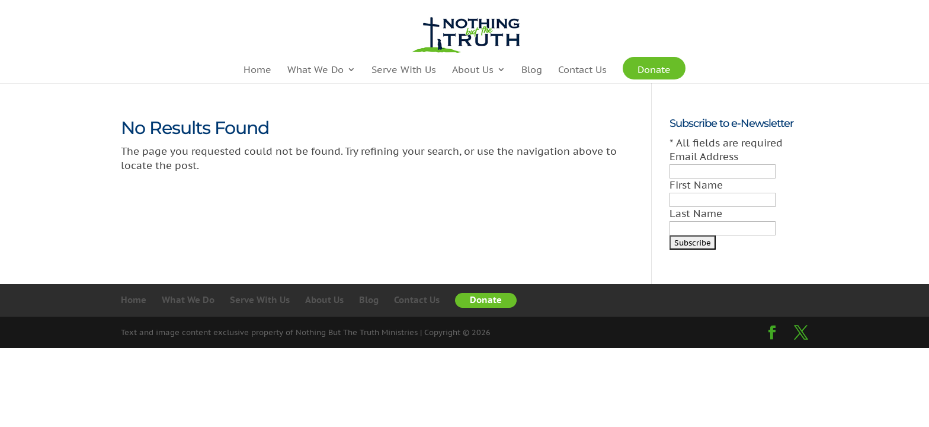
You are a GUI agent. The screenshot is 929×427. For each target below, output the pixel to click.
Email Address (703, 156)
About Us (473, 70)
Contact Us (582, 70)
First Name (696, 185)
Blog (531, 70)
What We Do (315, 70)
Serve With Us (403, 70)
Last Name (695, 213)
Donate (654, 72)
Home (257, 70)
